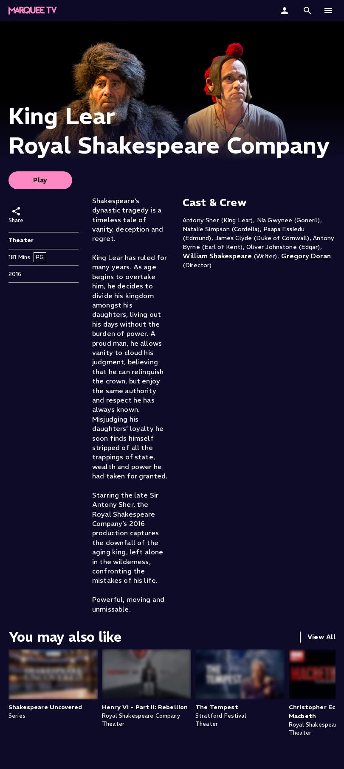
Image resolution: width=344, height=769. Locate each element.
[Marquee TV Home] (32, 10)
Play (40, 180)
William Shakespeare (217, 256)
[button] (307, 10)
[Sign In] (285, 10)
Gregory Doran (306, 256)
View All (321, 637)
